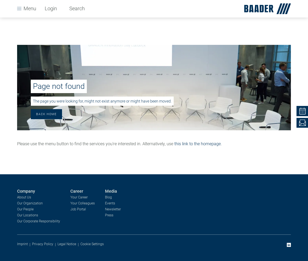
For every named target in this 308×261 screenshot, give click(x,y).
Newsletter (113, 209)
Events (110, 203)
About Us (24, 197)
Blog (108, 197)
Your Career (79, 197)
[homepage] (266, 9)
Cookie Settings (92, 244)
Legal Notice (67, 244)
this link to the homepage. (198, 143)
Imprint (22, 244)
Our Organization (30, 203)
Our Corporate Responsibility (38, 221)
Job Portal (78, 209)
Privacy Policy (42, 244)
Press (109, 215)
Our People (25, 209)
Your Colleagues (82, 203)
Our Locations (27, 215)
